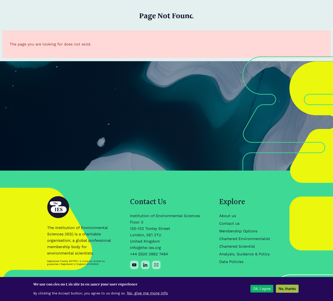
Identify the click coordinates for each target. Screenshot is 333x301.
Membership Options (238, 231)
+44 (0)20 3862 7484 (149, 254)
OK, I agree (262, 290)
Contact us (229, 223)
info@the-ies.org (145, 247)
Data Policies (231, 261)
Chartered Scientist (237, 246)
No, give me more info (147, 294)
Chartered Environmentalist (244, 238)
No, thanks (287, 290)
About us (227, 215)
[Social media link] (134, 265)
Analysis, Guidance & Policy (244, 254)
